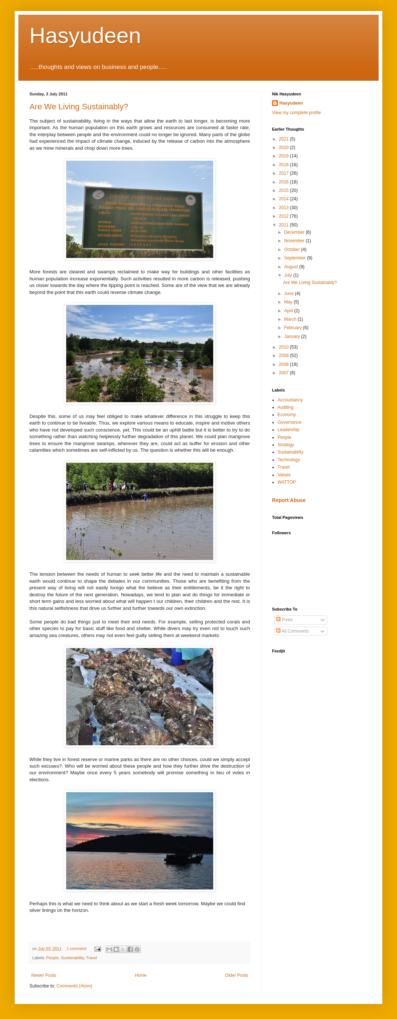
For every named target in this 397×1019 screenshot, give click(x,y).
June (289, 293)
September (295, 258)
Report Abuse (288, 500)
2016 (284, 182)
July (288, 275)
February (293, 327)
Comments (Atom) (74, 986)
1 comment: (77, 948)
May (289, 302)
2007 (284, 372)
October (292, 249)
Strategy (286, 444)
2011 (284, 225)
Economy (287, 414)
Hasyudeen (85, 35)
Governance (289, 422)
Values (284, 474)
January (292, 336)
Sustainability (72, 958)
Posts (284, 619)
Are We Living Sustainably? (78, 106)
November (295, 240)
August (291, 266)
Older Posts (236, 975)
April (289, 310)
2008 (284, 364)
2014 (284, 198)
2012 (284, 216)
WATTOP (287, 482)
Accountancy (290, 400)
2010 (284, 347)
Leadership (288, 429)
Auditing (285, 407)
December (295, 232)
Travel (91, 958)
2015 (284, 190)
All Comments (292, 631)
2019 (284, 156)
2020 (284, 147)
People (52, 958)
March (291, 319)
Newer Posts (43, 975)
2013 (284, 207)
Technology (289, 459)
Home (141, 975)
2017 (284, 173)
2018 (284, 164)
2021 (284, 139)
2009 (284, 355)
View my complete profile (296, 112)
